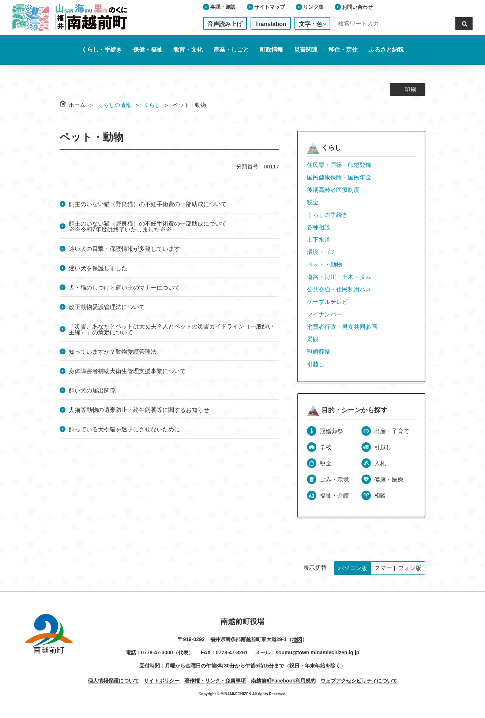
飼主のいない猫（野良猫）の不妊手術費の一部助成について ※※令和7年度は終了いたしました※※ (206, 226)
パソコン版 (352, 568)
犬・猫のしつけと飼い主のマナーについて (124, 287)
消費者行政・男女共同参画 (342, 327)
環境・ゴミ (321, 252)
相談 (380, 495)
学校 (325, 447)
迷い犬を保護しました (98, 268)
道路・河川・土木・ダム (339, 277)
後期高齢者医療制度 (333, 190)
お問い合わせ (357, 7)
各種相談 (318, 227)
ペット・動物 (324, 264)
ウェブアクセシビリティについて (358, 681)
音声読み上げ (224, 24)
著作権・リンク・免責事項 (215, 681)
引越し (315, 364)
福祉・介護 (334, 495)
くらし (152, 105)
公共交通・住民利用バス (339, 289)
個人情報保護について (113, 681)
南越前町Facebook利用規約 (283, 681)
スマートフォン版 (398, 568)
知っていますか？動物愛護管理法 (113, 352)
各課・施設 (223, 7)
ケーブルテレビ (327, 302)
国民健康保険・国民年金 (339, 177)
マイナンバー (324, 314)
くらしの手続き (327, 215)
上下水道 (318, 240)
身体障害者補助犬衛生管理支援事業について (127, 371)
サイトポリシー (162, 681)
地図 (297, 639)
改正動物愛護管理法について (107, 307)
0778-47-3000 (157, 652)
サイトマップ (269, 7)
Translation (270, 24)
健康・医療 (388, 479)
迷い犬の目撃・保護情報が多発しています (124, 249)
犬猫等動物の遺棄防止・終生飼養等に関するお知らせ (139, 410)
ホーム (77, 105)
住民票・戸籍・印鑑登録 (339, 165)
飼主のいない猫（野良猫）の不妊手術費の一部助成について (148, 204)
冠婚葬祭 (318, 352)
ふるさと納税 (386, 49)
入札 (380, 463)
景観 (313, 339)
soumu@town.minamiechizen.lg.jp (317, 652)
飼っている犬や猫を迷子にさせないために (124, 429)
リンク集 (313, 7)
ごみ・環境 (334, 479)
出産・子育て (391, 431)
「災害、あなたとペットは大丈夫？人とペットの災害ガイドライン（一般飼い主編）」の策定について (171, 329)
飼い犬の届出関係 (92, 390)
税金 (313, 202)
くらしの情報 (114, 105)
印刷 (410, 89)
